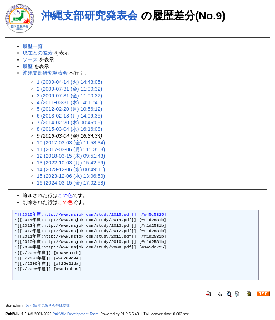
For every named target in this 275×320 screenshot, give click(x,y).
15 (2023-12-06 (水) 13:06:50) (71, 176)
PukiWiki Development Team (75, 314)
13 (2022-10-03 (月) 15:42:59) (71, 163)
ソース (30, 59)
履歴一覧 (33, 46)
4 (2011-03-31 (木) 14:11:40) (69, 102)
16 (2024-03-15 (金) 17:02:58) (71, 183)
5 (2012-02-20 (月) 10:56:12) (69, 109)
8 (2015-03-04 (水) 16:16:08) (69, 129)
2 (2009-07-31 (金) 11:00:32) (69, 89)
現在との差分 (38, 53)
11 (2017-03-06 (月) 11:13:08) (71, 149)
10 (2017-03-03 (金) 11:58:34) (71, 142)
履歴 (28, 66)
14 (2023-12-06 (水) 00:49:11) (71, 169)
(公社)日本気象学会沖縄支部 (47, 305)
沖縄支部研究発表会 (89, 16)
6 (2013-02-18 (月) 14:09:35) (69, 116)
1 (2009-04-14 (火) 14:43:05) (69, 82)
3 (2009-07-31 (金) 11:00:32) (69, 96)
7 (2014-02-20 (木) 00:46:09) (69, 122)
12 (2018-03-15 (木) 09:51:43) (71, 156)
